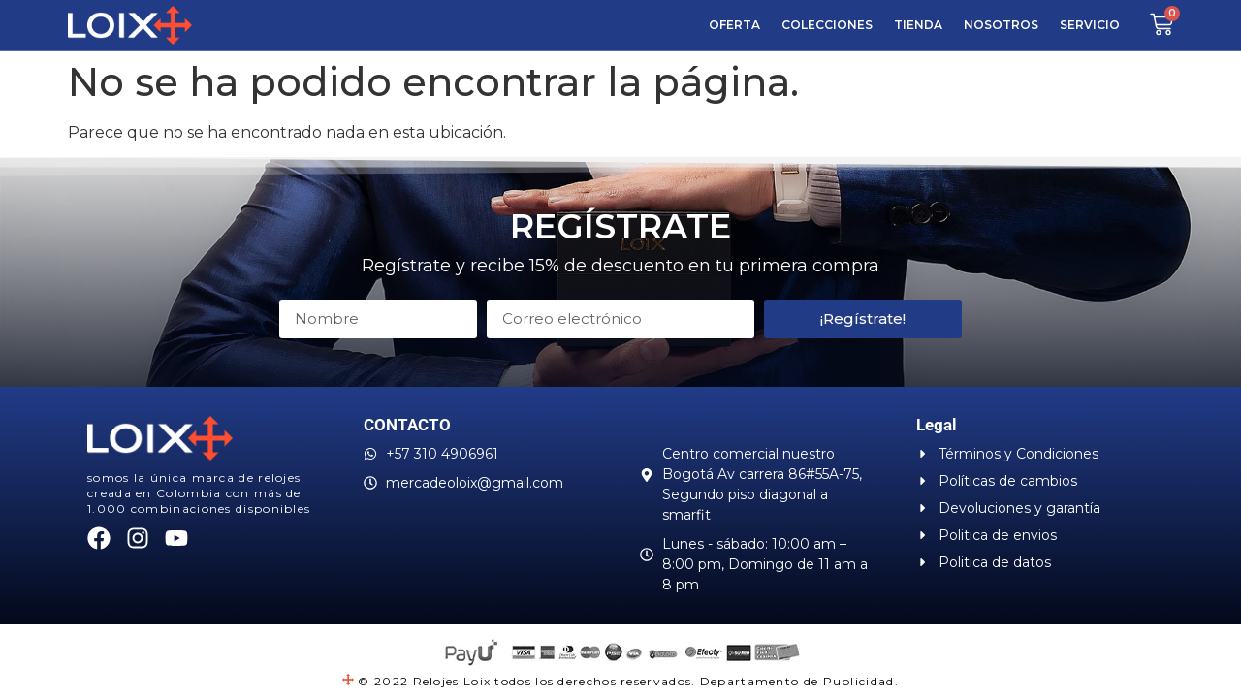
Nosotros (1001, 24)
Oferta (734, 24)
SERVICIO (1090, 24)
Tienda (918, 24)
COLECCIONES (827, 24)
